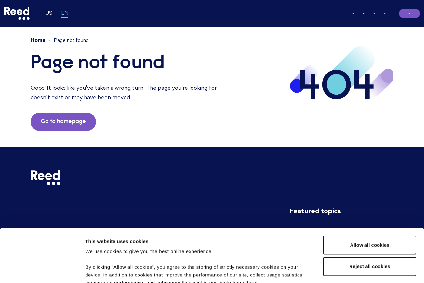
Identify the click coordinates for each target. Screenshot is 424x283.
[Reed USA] (17, 13)
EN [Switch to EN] (64, 12)
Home (38, 40)
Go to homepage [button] (63, 122)
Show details (100, 270)
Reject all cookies (369, 213)
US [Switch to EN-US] (49, 12)
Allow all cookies (370, 192)
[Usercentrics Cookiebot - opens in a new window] (42, 270)
